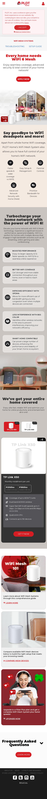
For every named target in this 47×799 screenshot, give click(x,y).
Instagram (26, 778)
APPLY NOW (23, 79)
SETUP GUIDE (35, 46)
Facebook (15, 778)
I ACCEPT (22, 27)
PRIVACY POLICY (36, 773)
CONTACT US (23, 773)
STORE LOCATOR (9, 773)
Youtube (32, 778)
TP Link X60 (29, 427)
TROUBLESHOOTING (14, 46)
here (27, 23)
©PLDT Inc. (23, 783)
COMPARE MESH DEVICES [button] (16, 661)
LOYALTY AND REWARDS (31, 770)
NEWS (17, 770)
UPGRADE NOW (11, 719)
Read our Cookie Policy (22, 32)
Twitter (21, 778)
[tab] (23, 743)
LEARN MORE (10, 603)
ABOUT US (8, 770)
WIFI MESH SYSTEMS (23, 41)
